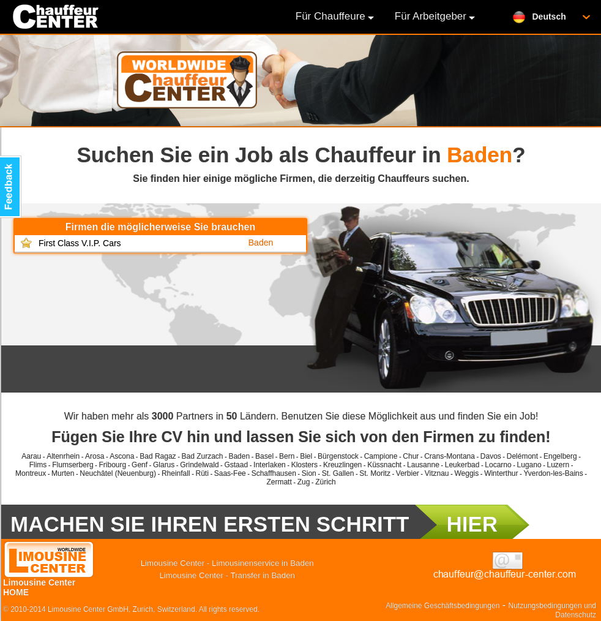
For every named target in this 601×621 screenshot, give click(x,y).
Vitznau (437, 473)
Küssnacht (384, 465)
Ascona (122, 456)
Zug (303, 482)
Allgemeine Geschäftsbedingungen (442, 605)
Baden (239, 456)
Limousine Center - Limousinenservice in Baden (227, 563)
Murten (62, 473)
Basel (264, 456)
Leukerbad (462, 465)
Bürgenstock (338, 456)
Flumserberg (72, 465)
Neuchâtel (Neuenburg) (118, 473)
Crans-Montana (449, 456)
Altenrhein (63, 456)
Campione (381, 456)
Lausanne (423, 465)
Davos (490, 456)
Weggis (466, 473)
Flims (38, 465)
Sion (309, 473)
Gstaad (236, 465)
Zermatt (278, 482)
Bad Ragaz (158, 456)
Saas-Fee (230, 473)
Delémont (522, 456)
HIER (472, 524)
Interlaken (269, 465)
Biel (306, 456)
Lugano (529, 465)
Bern (286, 456)
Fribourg (112, 465)
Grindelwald (199, 465)
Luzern (558, 465)
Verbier (407, 473)
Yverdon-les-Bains (553, 473)
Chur (411, 456)
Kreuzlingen (342, 465)
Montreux (30, 473)
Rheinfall (176, 473)
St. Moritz (374, 473)
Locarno (498, 465)
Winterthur (501, 473)
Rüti (202, 473)
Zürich (325, 482)
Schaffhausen (274, 473)
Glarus (163, 465)
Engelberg (560, 456)
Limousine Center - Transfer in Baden (227, 575)
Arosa (94, 456)
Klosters (304, 465)
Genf (139, 465)
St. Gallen (338, 473)
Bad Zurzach (202, 456)
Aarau (31, 456)
